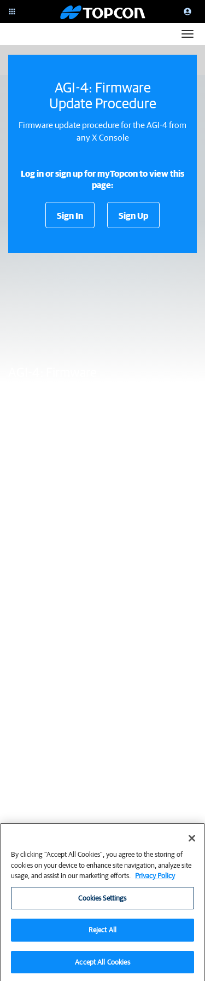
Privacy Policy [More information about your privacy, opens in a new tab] (155, 879)
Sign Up (133, 215)
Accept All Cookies (102, 966)
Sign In (70, 215)
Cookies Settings (102, 902)
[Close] (192, 842)
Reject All (102, 934)
